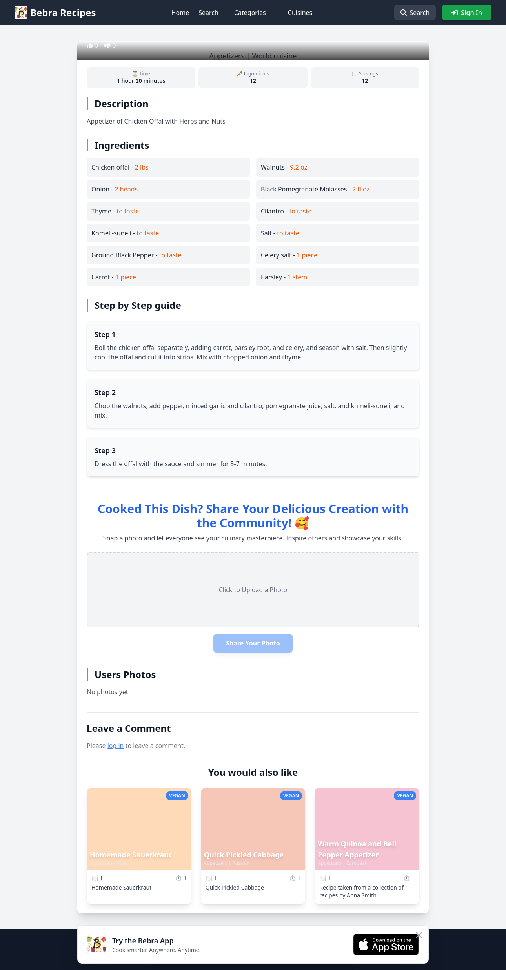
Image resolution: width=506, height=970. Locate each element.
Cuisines (300, 12)
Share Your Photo (253, 643)
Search (208, 12)
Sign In (466, 12)
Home (180, 12)
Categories (250, 12)
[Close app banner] (419, 935)
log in (115, 745)
